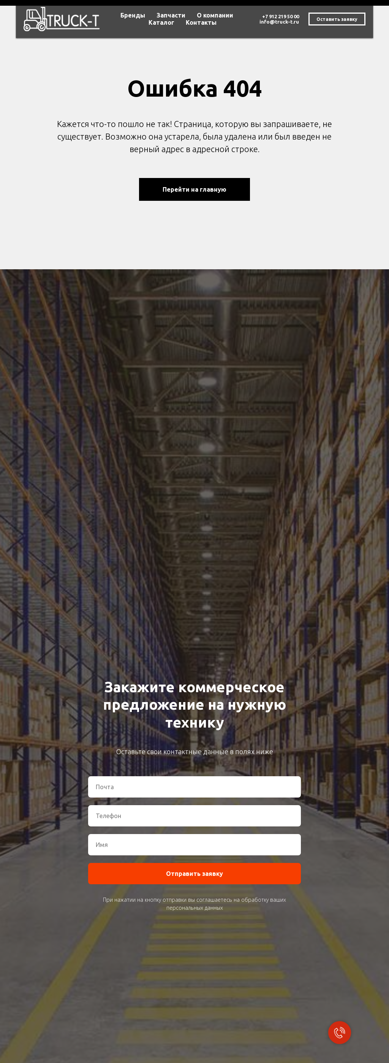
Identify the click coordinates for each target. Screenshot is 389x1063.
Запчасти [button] (171, 15)
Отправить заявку (194, 873)
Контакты (201, 22)
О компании (215, 15)
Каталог (161, 22)
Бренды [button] (132, 15)
